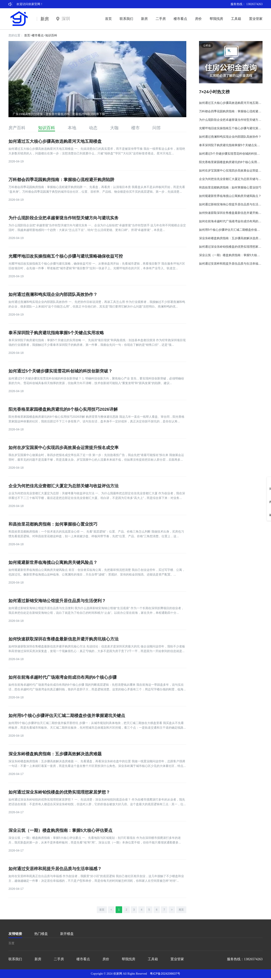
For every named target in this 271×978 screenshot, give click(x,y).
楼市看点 (180, 19)
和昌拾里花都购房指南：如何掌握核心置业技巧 (52, 524)
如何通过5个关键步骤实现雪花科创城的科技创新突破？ (60, 371)
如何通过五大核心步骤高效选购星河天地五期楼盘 (55, 141)
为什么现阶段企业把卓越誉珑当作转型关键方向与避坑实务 (63, 218)
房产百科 (16, 127)
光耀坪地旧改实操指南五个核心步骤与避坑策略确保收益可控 (65, 256)
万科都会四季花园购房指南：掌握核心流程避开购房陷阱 (61, 179)
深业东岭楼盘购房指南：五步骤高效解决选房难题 (55, 753)
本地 (72, 127)
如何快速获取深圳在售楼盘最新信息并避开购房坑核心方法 (63, 639)
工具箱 (236, 19)
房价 (198, 19)
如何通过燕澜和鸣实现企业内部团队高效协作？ (52, 294)
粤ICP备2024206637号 (165, 973)
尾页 (181, 909)
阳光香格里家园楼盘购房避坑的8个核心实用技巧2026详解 (63, 409)
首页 (108, 19)
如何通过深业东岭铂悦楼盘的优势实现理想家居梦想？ (59, 792)
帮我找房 (216, 19)
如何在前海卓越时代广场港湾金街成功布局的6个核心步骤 (62, 677)
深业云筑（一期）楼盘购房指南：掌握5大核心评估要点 (60, 830)
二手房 (161, 19)
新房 (144, 19)
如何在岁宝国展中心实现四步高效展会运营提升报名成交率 (63, 447)
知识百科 (51, 35)
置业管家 (256, 19)
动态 (93, 127)
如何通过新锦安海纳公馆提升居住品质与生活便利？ (57, 600)
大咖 (114, 127)
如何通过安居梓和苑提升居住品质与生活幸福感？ (55, 868)
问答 (156, 127)
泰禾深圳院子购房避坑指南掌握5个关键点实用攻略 (56, 332)
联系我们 (126, 19)
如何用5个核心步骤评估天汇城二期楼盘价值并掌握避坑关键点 (66, 715)
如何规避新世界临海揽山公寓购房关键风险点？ (52, 562)
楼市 (135, 127)
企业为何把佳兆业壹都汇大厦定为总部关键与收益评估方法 (63, 486)
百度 (11, 943)
